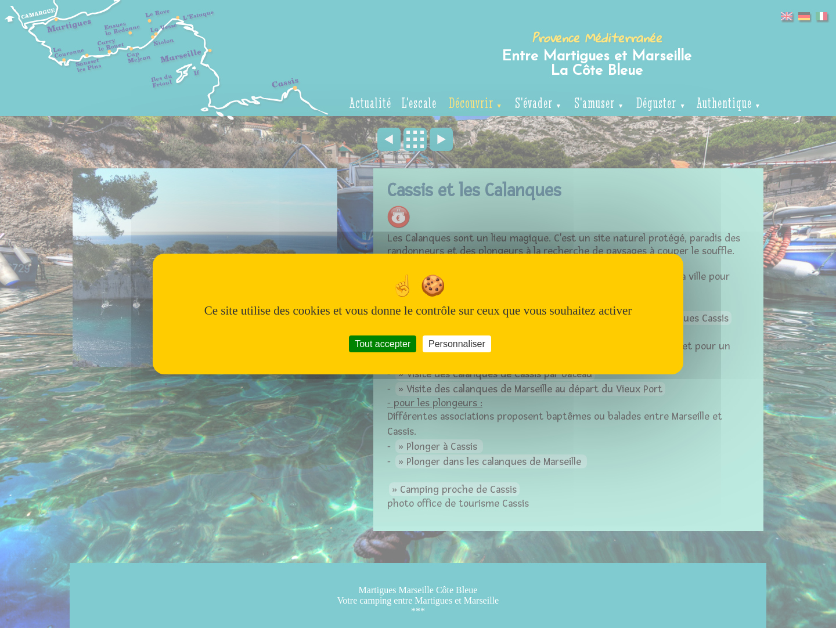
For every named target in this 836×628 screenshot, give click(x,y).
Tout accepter (382, 344)
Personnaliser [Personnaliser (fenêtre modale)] (456, 344)
